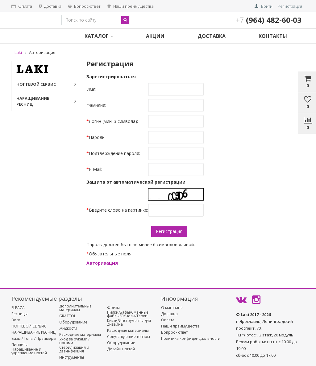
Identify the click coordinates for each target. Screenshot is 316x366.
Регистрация (290, 6)
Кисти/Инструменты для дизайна (129, 322)
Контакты (273, 36)
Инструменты (71, 357)
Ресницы (19, 314)
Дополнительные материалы (75, 308)
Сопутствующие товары (128, 337)
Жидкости (68, 328)
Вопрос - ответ (174, 332)
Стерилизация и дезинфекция (74, 349)
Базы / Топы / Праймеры (33, 338)
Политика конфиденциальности (190, 338)
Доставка (50, 6)
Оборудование (73, 322)
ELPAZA (18, 308)
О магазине (172, 308)
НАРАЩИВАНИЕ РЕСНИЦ (43, 101)
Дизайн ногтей (121, 349)
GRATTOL (67, 316)
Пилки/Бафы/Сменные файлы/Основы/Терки (127, 314)
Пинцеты (19, 345)
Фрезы (113, 308)
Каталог (99, 36)
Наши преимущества (130, 6)
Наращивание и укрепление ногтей (29, 351)
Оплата (21, 6)
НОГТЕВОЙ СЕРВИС (43, 84)
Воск (15, 320)
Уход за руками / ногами (74, 341)
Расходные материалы (80, 334)
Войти (266, 6)
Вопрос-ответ (84, 6)
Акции (155, 36)
